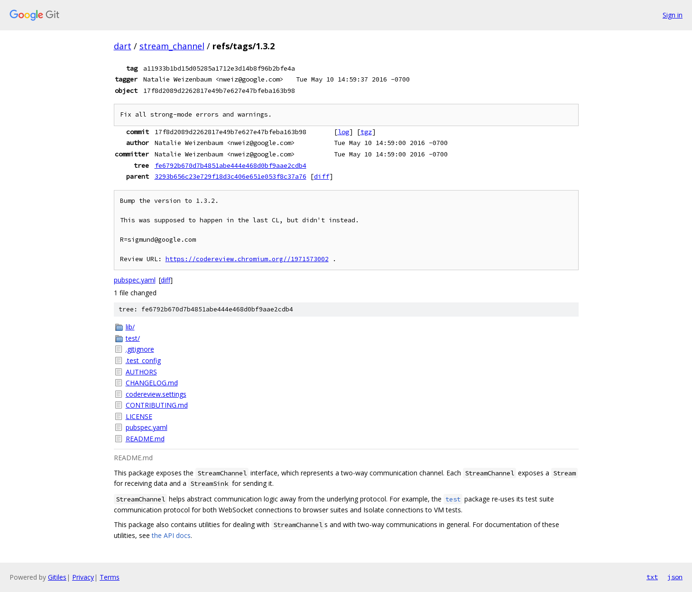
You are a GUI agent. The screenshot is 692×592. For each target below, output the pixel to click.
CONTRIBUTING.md (157, 405)
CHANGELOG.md (152, 382)
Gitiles (57, 577)
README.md (145, 438)
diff (321, 176)
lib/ (130, 326)
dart (122, 46)
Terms (110, 577)
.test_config (143, 360)
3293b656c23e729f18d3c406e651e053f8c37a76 (230, 176)
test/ (133, 338)
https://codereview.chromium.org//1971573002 (247, 259)
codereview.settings (156, 394)
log (343, 132)
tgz (366, 132)
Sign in (673, 14)
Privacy (83, 577)
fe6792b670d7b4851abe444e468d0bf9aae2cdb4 (230, 165)
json (675, 577)
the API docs (171, 535)
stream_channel (171, 46)
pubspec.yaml (135, 279)
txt (652, 577)
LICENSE (139, 416)
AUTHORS (141, 371)
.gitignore (140, 349)
